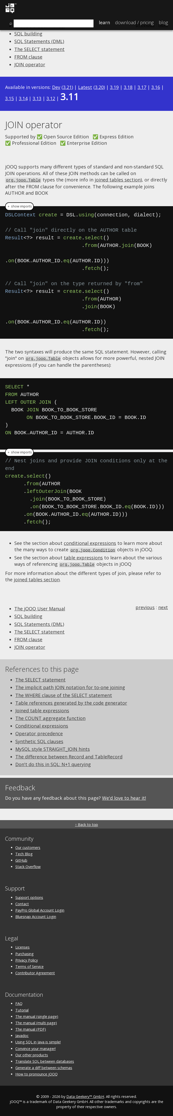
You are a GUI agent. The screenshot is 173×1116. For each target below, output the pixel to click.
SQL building (28, 34)
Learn (104, 22)
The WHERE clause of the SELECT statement (63, 694)
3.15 (9, 98)
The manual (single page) (36, 1015)
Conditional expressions (41, 724)
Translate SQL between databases (44, 1059)
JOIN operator (29, 64)
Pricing (134, 22)
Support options (29, 896)
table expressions (83, 556)
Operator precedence (39, 732)
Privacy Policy (26, 958)
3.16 (155, 87)
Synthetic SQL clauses (39, 740)
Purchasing (24, 952)
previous (145, 606)
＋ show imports (19, 206)
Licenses (22, 945)
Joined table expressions (42, 709)
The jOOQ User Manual (39, 607)
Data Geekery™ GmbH (85, 1095)
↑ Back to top (86, 823)
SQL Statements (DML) (39, 41)
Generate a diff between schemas (43, 1066)
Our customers (27, 846)
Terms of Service (29, 965)
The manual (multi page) (36, 1021)
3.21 (67, 87)
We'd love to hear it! (124, 796)
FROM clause (28, 57)
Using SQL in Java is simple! (38, 1040)
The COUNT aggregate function (50, 717)
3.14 (23, 98)
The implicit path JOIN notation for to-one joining (70, 686)
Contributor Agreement (35, 971)
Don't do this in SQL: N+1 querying (53, 763)
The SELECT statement (39, 49)
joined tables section (118, 180)
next (163, 606)
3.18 (128, 87)
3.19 (114, 87)
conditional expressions (90, 542)
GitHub (21, 858)
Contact (22, 902)
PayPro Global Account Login (39, 908)
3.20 (99, 87)
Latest (85, 87)
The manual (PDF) (30, 1027)
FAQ (18, 1002)
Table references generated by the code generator (71, 701)
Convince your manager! (35, 1047)
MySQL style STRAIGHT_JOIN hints (52, 747)
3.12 (50, 98)
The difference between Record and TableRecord (68, 755)
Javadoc (22, 1034)
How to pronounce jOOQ (36, 1072)
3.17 (142, 87)
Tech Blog (24, 852)
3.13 (37, 98)
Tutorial (22, 1008)
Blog (163, 22)
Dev (56, 87)
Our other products (31, 1053)
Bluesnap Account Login (35, 915)
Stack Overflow (28, 865)
